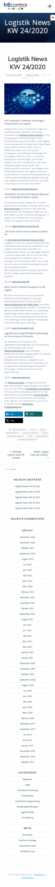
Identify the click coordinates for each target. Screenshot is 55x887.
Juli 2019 (27, 734)
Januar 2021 (27, 657)
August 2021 (28, 619)
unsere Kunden (41, 394)
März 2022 (27, 586)
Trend (30, 436)
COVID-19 (32, 430)
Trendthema (27, 817)
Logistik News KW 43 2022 (27, 508)
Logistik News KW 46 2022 (27, 497)
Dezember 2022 (27, 537)
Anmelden (28, 834)
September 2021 (27, 614)
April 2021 (27, 641)
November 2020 (27, 668)
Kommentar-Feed (27, 845)
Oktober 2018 (27, 762)
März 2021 (27, 646)
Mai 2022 (27, 575)
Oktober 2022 (27, 548)
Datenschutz (27, 877)
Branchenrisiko (19, 430)
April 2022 (27, 581)
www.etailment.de (20, 281)
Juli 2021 (27, 624)
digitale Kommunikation (31, 135)
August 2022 (28, 559)
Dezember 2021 (27, 597)
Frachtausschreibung (27, 790)
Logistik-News (32, 74)
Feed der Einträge (27, 840)
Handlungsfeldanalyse (27, 806)
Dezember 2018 (27, 751)
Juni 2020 (27, 696)
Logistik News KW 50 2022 (27, 486)
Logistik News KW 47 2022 (27, 491)
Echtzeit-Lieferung (30, 433)
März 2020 (27, 712)
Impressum (39, 874)
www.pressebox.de (21, 377)
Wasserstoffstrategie (14, 350)
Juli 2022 (27, 564)
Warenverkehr (42, 436)
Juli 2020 (27, 690)
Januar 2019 (27, 745)
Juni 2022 (27, 570)
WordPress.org (27, 851)
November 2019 (27, 729)
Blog (27, 784)
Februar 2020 (27, 718)
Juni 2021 (27, 630)
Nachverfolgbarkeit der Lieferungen (21, 304)
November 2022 (27, 542)
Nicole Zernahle (14, 74)
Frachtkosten (27, 795)
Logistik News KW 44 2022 (27, 502)
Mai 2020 (27, 701)
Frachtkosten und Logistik (37, 388)
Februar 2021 (27, 652)
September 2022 (27, 553)
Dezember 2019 (27, 723)
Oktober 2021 (27, 608)
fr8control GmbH (16, 382)
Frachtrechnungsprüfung (27, 801)
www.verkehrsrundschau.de (25, 226)
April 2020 (27, 707)
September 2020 (27, 679)
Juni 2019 (27, 740)
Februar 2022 (27, 592)
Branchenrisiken (12, 208)
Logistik (44, 433)
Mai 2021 (27, 635)
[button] (14, 414)
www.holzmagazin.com (23, 328)
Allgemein (27, 779)
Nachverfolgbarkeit (15, 436)
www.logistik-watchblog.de (24, 189)
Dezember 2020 (27, 663)
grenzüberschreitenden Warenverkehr (25, 240)
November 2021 (27, 603)
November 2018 (27, 756)
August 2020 (28, 685)
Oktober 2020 (27, 674)
